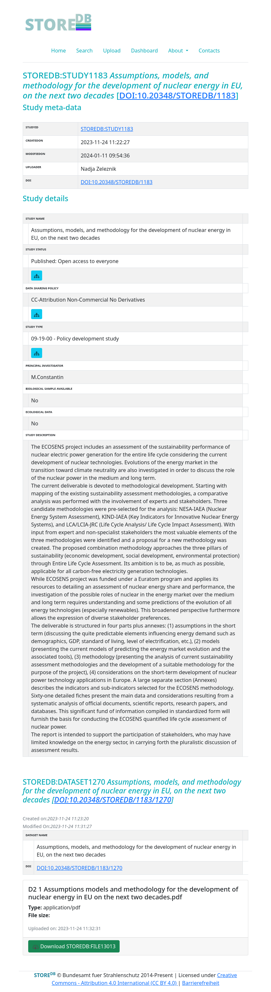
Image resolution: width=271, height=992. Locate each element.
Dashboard (144, 50)
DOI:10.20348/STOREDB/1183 (177, 95)
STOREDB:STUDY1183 (107, 129)
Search (84, 50)
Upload (112, 50)
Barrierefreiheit (200, 982)
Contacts (209, 50)
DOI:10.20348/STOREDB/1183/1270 (112, 800)
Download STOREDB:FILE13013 (73, 946)
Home (58, 50)
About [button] (176, 50)
